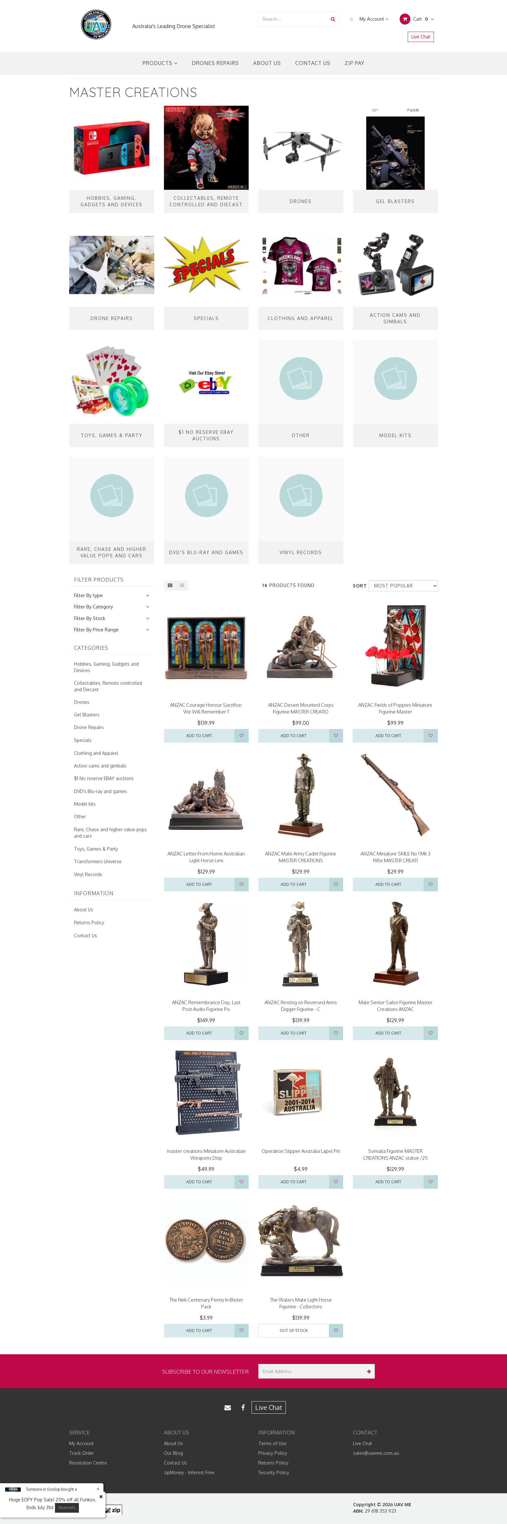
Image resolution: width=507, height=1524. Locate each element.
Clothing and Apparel (96, 753)
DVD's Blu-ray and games (100, 791)
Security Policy (273, 1472)
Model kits (85, 804)
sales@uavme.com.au (376, 1453)
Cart (417, 19)
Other (80, 816)
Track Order (81, 1453)
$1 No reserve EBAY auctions (104, 778)
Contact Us (312, 63)
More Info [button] (67, 1507)
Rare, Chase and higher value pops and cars (110, 833)
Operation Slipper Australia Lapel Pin (301, 1151)
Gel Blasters (87, 714)
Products (160, 63)
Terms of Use (272, 1443)
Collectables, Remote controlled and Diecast (108, 686)
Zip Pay (354, 63)
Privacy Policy (272, 1453)
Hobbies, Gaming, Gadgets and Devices (106, 667)
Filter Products (99, 580)
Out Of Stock (294, 1330)
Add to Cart (199, 735)
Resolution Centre (88, 1462)
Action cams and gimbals (100, 765)
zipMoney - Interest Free (189, 1472)
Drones (81, 702)
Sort (358, 585)
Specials (83, 740)
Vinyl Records (88, 874)
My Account (367, 19)
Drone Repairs (89, 727)
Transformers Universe (98, 861)
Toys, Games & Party (96, 849)
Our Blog (173, 1453)
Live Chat (420, 36)
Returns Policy (89, 922)
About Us (267, 63)
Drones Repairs (215, 63)
